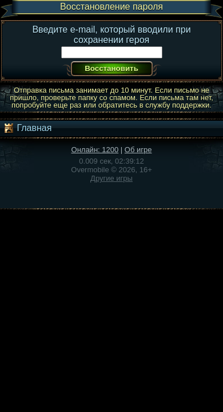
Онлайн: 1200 (95, 149)
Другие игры (111, 178)
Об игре (138, 149)
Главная (27, 128)
